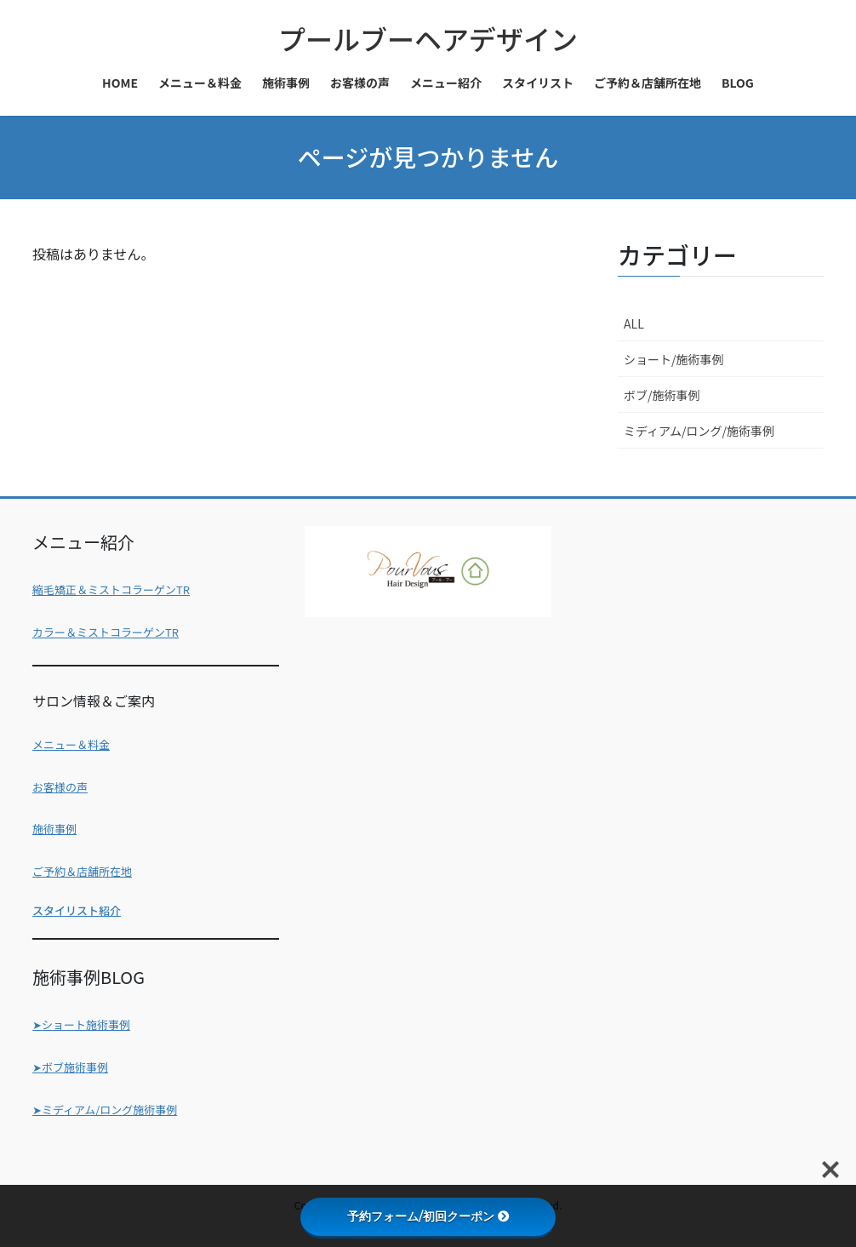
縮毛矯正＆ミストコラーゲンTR (111, 589)
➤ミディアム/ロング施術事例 (104, 1109)
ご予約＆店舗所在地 (82, 871)
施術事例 (54, 829)
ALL (634, 323)
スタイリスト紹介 (76, 910)
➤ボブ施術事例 (70, 1067)
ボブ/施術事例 (662, 394)
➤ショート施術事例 (81, 1024)
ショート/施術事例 (674, 359)
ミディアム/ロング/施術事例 (699, 430)
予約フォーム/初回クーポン (428, 1216)
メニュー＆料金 (71, 744)
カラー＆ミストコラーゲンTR (105, 632)
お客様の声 (60, 787)
